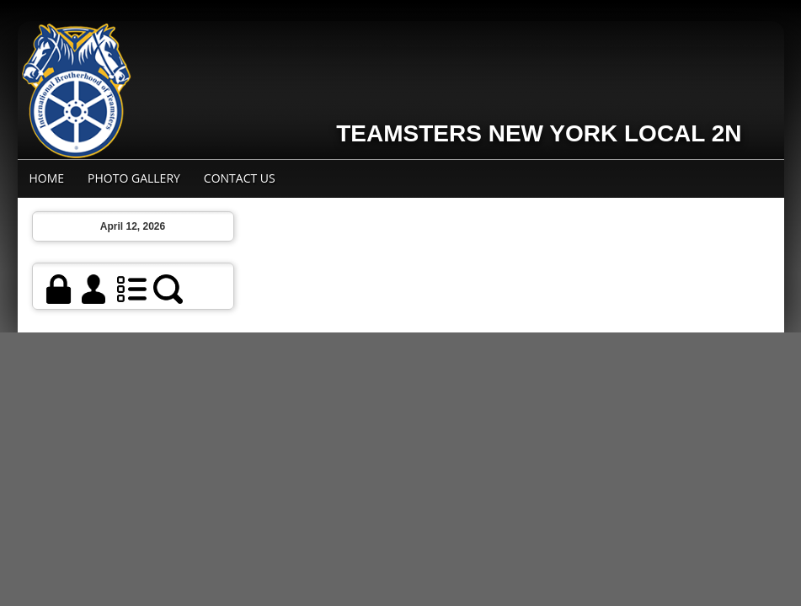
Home (47, 178)
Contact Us (239, 178)
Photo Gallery (134, 178)
